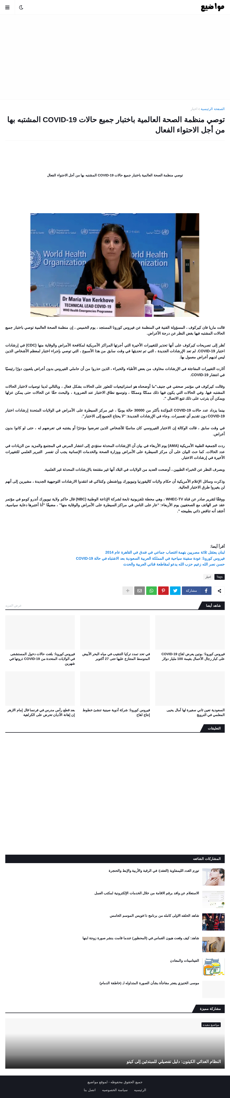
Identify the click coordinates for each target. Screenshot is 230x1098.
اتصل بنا (90, 1090)
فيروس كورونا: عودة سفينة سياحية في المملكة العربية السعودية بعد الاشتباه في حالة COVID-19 (150, 558)
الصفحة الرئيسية (213, 109)
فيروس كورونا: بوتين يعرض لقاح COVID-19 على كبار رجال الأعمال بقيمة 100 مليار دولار (193, 656)
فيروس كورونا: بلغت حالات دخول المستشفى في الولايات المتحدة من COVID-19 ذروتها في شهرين (42, 659)
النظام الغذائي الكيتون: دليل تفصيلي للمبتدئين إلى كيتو (174, 1061)
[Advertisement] (115, 57)
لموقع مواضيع (98, 1082)
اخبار (194, 109)
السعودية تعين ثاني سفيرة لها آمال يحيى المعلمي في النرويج (196, 712)
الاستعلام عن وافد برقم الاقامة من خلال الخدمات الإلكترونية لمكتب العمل (146, 893)
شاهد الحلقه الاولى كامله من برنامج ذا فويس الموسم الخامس (154, 916)
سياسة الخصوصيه (115, 1090)
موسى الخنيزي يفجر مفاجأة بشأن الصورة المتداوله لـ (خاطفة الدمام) (149, 983)
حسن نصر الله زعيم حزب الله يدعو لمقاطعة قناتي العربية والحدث (174, 564)
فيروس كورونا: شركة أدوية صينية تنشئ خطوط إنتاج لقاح (116, 712)
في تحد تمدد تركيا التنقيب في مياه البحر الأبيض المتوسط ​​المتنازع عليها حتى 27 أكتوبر (116, 656)
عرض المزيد (13, 605)
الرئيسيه (140, 1090)
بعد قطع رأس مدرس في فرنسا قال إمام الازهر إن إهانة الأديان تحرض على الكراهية (41, 712)
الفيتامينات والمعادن (184, 961)
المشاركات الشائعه (207, 859)
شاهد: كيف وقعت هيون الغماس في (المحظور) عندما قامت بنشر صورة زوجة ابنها (140, 938)
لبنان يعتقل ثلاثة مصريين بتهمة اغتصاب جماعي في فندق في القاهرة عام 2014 (165, 552)
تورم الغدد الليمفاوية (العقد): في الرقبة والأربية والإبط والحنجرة (154, 871)
